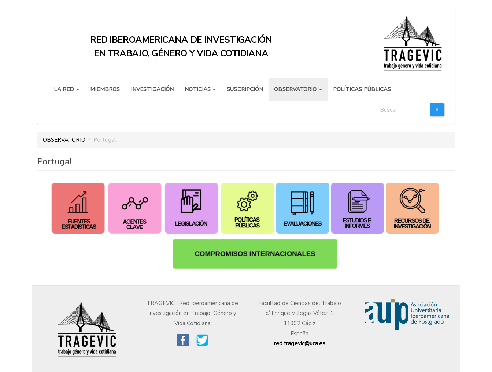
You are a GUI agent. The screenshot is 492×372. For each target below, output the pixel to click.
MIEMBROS (105, 89)
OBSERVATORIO (298, 89)
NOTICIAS (200, 89)
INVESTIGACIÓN (152, 89)
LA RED (66, 89)
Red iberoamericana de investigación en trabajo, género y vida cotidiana (181, 41)
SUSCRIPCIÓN (245, 89)
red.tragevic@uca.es (299, 343)
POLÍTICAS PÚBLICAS (362, 89)
